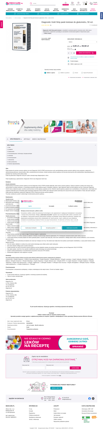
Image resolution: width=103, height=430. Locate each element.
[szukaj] (43, 3)
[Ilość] (71, 53)
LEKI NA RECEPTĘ (46, 9)
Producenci (56, 409)
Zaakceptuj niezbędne (31, 227)
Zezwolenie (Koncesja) (87, 411)
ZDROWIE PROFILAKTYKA (10, 9)
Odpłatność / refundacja (74, 39)
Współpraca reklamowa (35, 417)
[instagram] (93, 398)
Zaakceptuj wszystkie (72, 227)
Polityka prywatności (34, 415)
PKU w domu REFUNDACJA (83, 9)
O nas (30, 409)
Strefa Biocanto (93, 9)
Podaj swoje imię (25, 365)
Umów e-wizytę (56, 388)
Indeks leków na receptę (60, 413)
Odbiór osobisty (58, 419)
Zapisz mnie (75, 368)
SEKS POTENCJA (74, 9)
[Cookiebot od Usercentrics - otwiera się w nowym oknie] (76, 201)
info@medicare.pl (66, 399)
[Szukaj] (31, 3)
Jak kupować (57, 415)
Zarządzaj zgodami (51, 227)
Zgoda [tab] (30, 206)
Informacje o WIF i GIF (87, 409)
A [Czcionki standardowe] (83, 2)
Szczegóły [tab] (51, 206)
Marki (55, 411)
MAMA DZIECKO (28, 9)
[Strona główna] (9, 17)
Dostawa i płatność (58, 417)
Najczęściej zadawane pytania (61, 421)
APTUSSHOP (51, 428)
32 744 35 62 (65, 397)
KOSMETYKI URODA (19, 9)
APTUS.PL (71, 428)
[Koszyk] (91, 3)
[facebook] (89, 398)
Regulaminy (32, 413)
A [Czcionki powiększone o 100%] (86, 2)
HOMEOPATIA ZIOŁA (65, 9)
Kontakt (31, 411)
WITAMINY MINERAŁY (38, 9)
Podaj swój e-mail (49, 365)
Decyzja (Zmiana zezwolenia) (89, 413)
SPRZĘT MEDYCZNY (56, 9)
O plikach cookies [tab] (73, 206)
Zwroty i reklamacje (34, 419)
